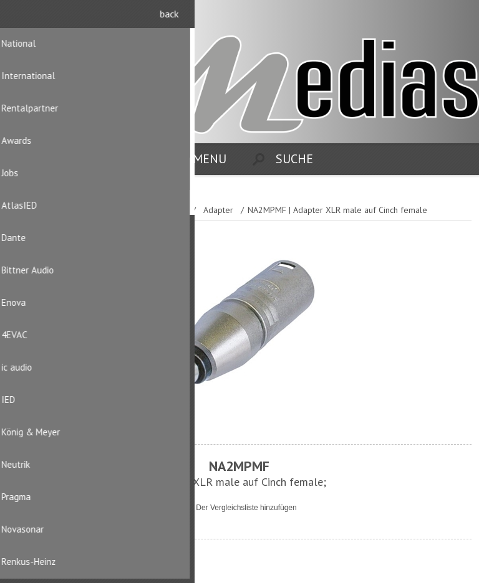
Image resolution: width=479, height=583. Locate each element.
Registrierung (436, 17)
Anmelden (461, 17)
